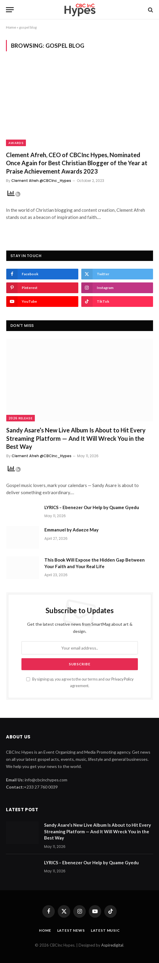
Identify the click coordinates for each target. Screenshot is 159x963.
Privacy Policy (122, 679)
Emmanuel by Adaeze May (71, 529)
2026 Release (20, 418)
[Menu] (10, 9)
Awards (16, 142)
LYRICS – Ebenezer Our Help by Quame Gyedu (91, 507)
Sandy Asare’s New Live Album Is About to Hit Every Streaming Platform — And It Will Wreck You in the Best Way (76, 438)
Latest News (71, 930)
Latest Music (105, 930)
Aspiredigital (112, 945)
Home (11, 27)
